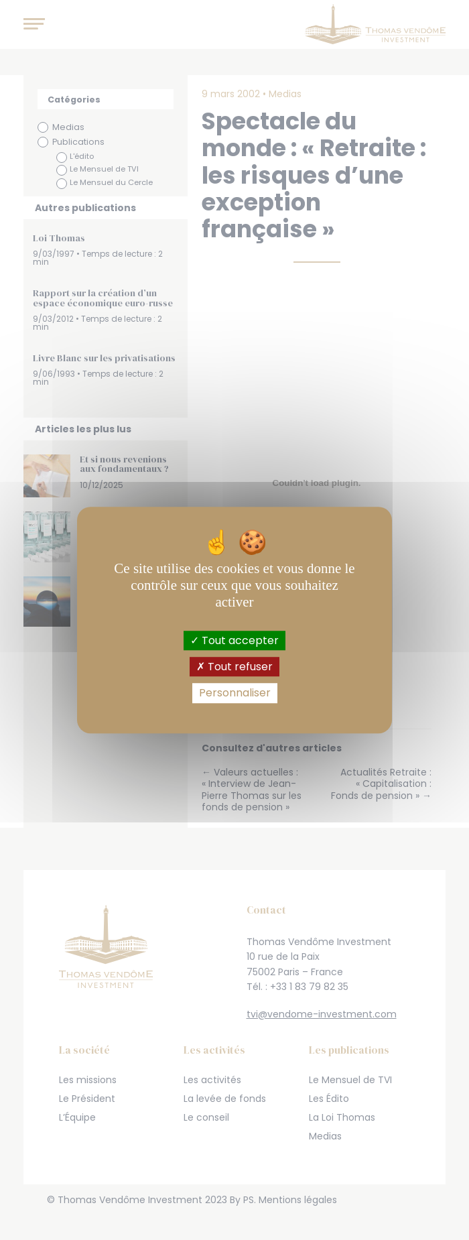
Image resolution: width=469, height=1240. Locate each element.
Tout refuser (234, 666)
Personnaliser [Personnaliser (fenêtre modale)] (235, 693)
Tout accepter (234, 640)
